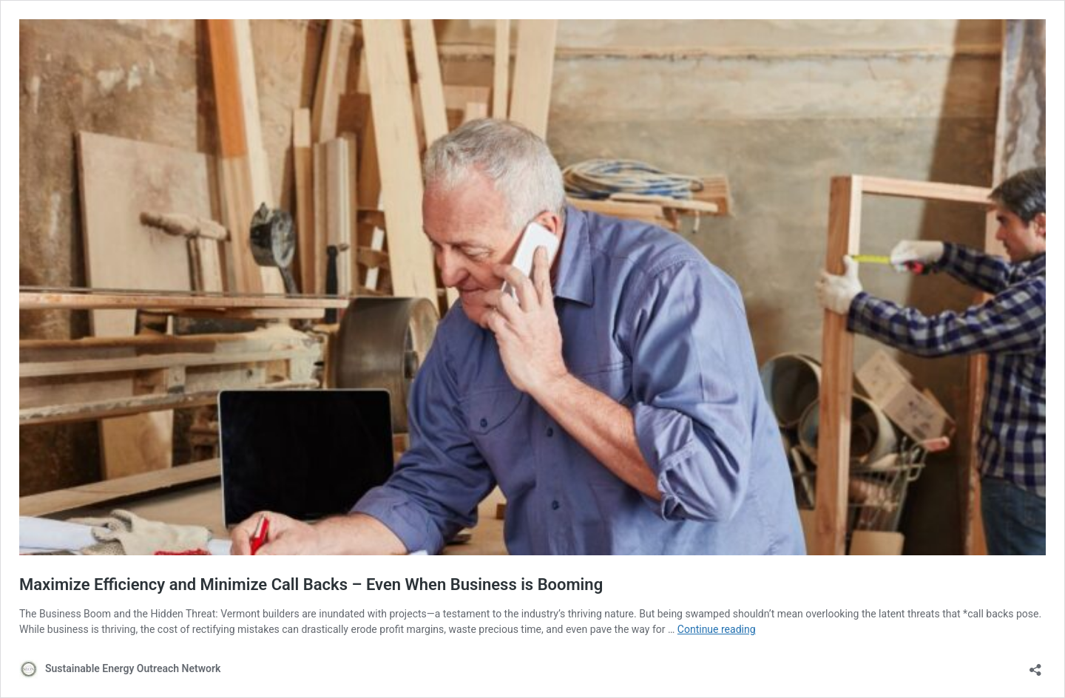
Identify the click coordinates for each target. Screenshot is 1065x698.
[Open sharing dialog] (1035, 665)
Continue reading (716, 629)
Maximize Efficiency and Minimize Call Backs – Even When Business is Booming (311, 584)
